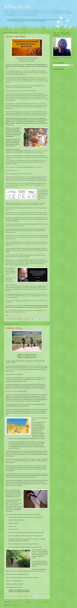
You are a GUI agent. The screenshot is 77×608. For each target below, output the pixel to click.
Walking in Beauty (13, 328)
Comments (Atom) (13, 605)
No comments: (27, 318)
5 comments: (26, 596)
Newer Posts (7, 602)
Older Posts (46, 602)
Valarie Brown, (29, 367)
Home (27, 602)
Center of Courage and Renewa (13, 369)
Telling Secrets (17, 6)
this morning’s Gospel (24, 71)
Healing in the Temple (15, 36)
